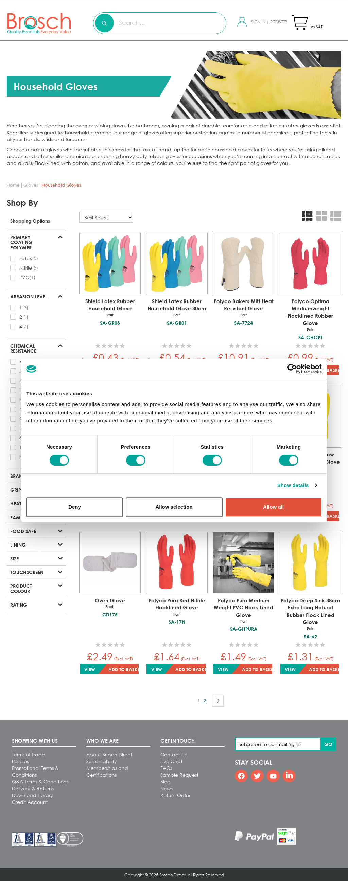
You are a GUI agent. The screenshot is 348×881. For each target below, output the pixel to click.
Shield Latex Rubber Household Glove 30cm (177, 308)
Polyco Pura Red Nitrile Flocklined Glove (177, 607)
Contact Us (173, 754)
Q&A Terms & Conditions (40, 781)
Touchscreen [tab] (27, 572)
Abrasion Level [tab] (28, 296)
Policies (20, 761)
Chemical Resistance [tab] (23, 348)
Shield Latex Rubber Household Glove (110, 308)
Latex (25, 258)
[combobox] (160, 23)
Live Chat (171, 761)
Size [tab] (14, 558)
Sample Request (179, 775)
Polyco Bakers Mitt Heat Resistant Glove (243, 308)
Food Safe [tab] (23, 531)
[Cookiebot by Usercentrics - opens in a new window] (292, 369)
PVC (24, 277)
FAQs (166, 768)
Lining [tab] (18, 544)
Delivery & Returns (33, 788)
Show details (293, 485)
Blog (165, 781)
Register (278, 21)
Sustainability (101, 761)
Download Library (32, 795)
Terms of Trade (28, 754)
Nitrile (25, 268)
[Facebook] (241, 776)
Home (14, 185)
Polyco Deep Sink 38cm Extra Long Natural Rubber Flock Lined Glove (310, 614)
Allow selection (173, 507)
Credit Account (30, 802)
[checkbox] (36, 258)
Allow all (273, 507)
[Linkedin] (289, 776)
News (166, 788)
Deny (74, 507)
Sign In (259, 21)
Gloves (31, 185)
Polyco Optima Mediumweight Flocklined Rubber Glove (310, 315)
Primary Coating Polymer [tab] (21, 242)
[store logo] (26, 23)
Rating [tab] (18, 604)
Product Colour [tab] (21, 588)
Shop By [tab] (22, 202)
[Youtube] (273, 776)
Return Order (175, 795)
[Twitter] (257, 776)
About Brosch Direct (109, 754)
